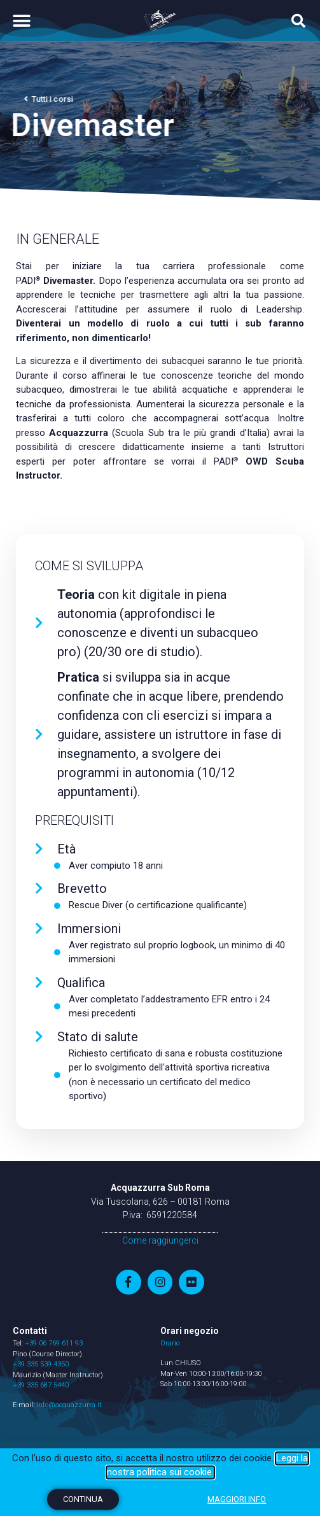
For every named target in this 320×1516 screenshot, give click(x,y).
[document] (160, 758)
